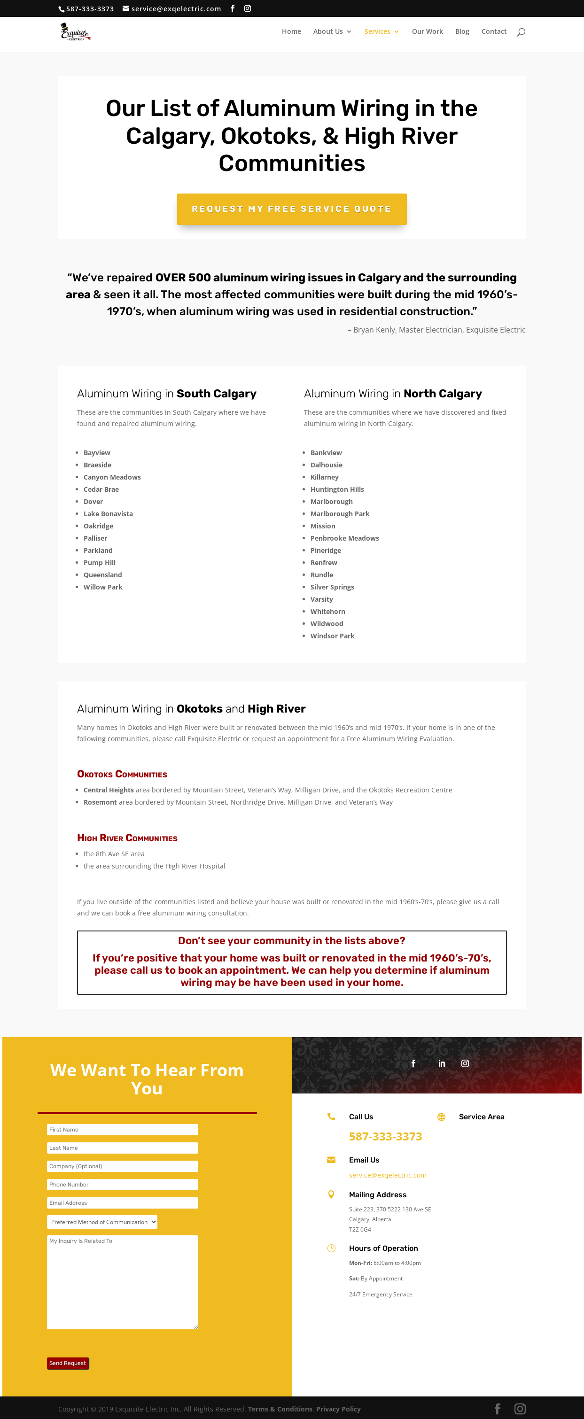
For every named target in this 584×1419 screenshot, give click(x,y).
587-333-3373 (90, 8)
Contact (494, 32)
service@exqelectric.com (388, 1172)
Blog (462, 32)
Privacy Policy (338, 1406)
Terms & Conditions (280, 1406)
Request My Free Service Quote (291, 207)
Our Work (427, 32)
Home (291, 32)
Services (377, 32)
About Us (328, 32)
